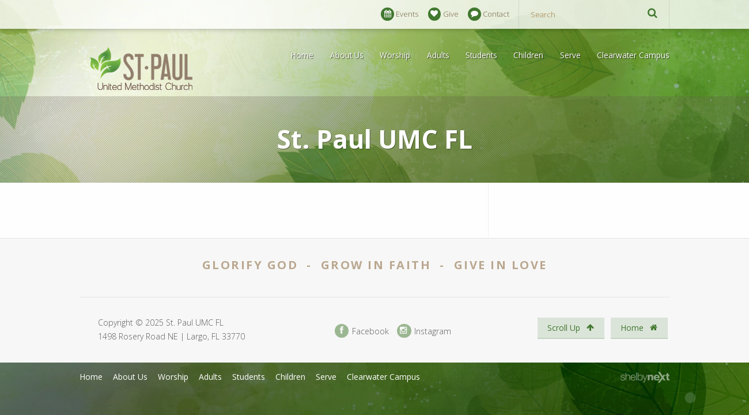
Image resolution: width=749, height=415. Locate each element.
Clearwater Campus (633, 55)
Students (481, 55)
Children (528, 55)
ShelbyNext (645, 377)
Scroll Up (570, 327)
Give (443, 14)
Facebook (362, 331)
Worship (395, 55)
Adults (438, 55)
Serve (570, 55)
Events (399, 14)
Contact (488, 14)
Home (302, 55)
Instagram (424, 331)
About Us (347, 55)
